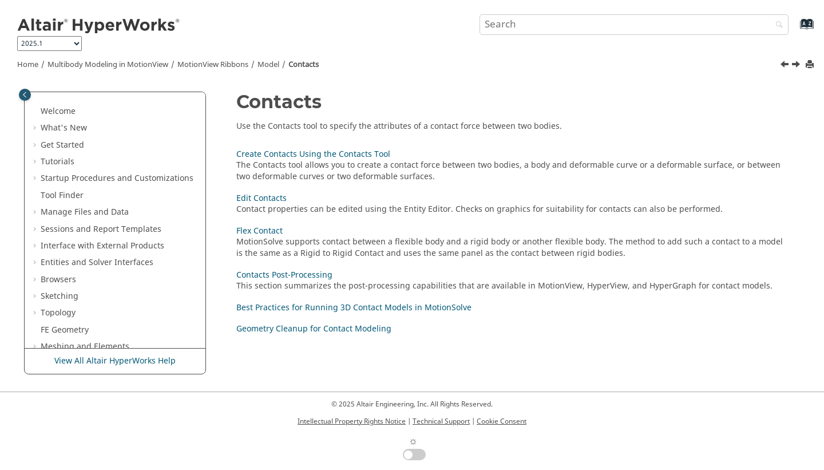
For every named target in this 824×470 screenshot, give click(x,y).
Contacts (303, 65)
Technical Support (441, 421)
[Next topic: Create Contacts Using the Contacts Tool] (797, 66)
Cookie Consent (501, 421)
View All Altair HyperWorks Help (115, 361)
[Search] (776, 25)
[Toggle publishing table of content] (25, 95)
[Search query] (634, 24)
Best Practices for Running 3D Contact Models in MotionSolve (132, 327)
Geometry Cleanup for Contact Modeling (313, 329)
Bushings (83, 143)
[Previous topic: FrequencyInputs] (785, 66)
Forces (77, 193)
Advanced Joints (95, 109)
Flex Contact (96, 288)
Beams (77, 159)
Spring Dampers (96, 126)
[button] (60, 92)
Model (268, 65)
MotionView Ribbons (212, 65)
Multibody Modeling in (107, 65)
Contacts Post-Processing (121, 305)
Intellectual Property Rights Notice (352, 421)
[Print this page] (810, 65)
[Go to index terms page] (794, 29)
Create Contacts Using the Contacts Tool (123, 249)
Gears (76, 92)
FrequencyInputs (97, 210)
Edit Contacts (98, 272)
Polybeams (85, 176)
